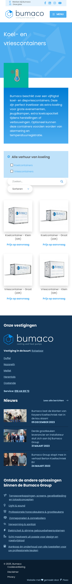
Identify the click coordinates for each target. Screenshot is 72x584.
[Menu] (58, 14)
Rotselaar (37, 351)
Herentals (9, 377)
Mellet (7, 370)
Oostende (10, 383)
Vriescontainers (23, 171)
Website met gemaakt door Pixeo (47, 580)
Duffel (7, 358)
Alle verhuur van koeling (28, 157)
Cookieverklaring (16, 566)
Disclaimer (13, 571)
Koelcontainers (23, 165)
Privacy (11, 576)
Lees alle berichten (55, 400)
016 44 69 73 (22, 391)
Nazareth (9, 364)
